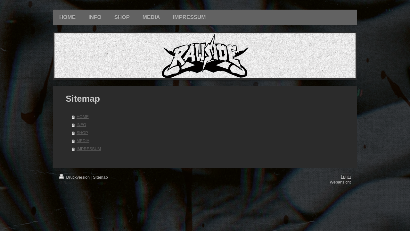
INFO (81, 125)
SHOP (82, 133)
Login (346, 177)
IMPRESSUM (89, 149)
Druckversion (75, 177)
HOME (83, 117)
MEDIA (83, 141)
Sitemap (100, 177)
